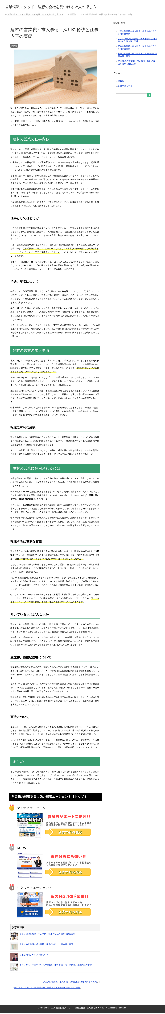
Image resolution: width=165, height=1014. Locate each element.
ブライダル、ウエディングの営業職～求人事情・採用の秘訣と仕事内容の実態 (55, 966)
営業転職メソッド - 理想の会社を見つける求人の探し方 (63, 7)
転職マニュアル (125, 87)
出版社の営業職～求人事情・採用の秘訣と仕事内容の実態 (46, 945)
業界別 (14, 46)
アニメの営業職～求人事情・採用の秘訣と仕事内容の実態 (70, 982)
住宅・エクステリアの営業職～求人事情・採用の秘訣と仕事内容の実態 (47, 988)
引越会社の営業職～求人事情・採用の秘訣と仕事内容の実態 (47, 934)
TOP (35, 15)
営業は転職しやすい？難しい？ (33, 955)
